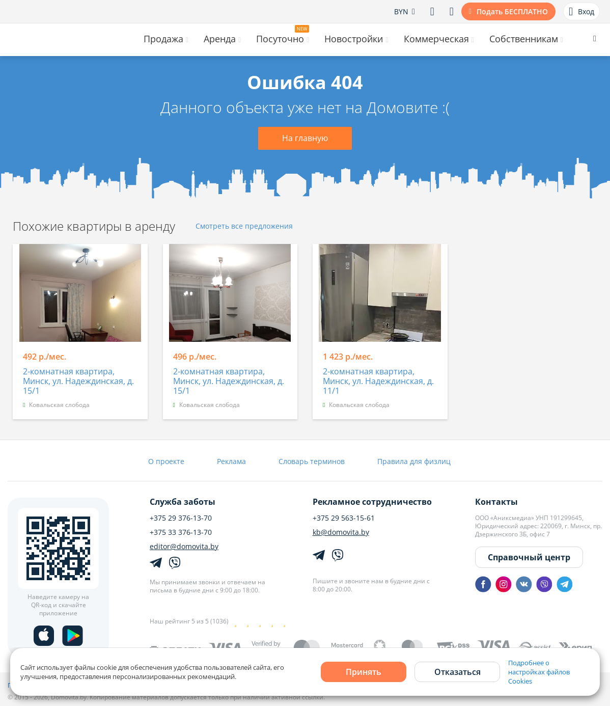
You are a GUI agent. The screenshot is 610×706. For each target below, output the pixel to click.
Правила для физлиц (414, 461)
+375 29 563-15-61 (344, 518)
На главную (305, 138)
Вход (581, 11)
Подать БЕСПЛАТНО (512, 11)
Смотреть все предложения (244, 226)
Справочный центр (529, 557)
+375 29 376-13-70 (181, 518)
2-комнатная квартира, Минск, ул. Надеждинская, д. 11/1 (378, 381)
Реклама (231, 461)
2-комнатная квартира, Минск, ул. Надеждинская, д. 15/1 (78, 381)
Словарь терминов (312, 461)
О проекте (166, 461)
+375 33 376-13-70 (181, 532)
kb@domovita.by (341, 532)
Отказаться (457, 671)
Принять (363, 671)
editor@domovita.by (184, 546)
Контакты (496, 501)
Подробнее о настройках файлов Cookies (539, 672)
